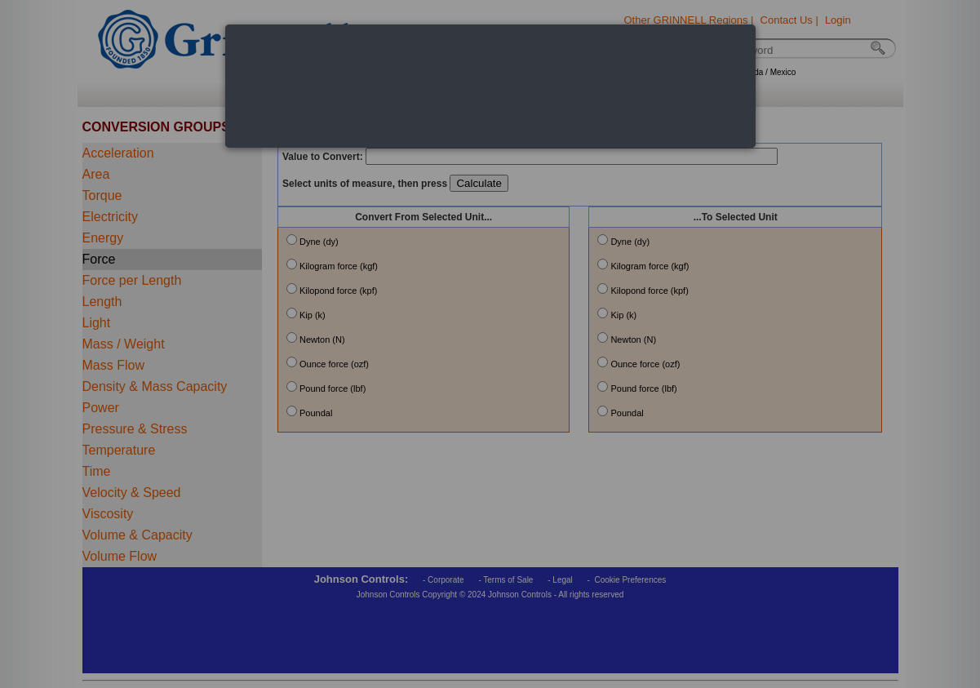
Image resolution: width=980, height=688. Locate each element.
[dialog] (490, 86)
